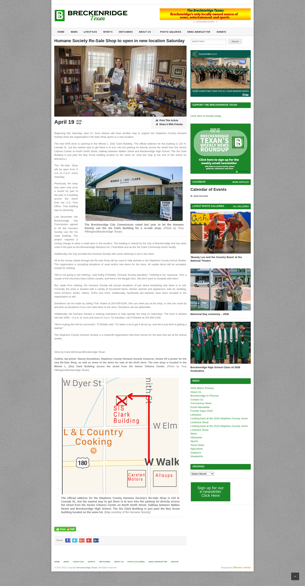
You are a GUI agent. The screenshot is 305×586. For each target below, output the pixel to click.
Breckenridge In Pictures (204, 395)
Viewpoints (196, 456)
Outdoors (195, 452)
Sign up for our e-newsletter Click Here (210, 491)
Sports (111, 32)
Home (61, 32)
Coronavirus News (200, 403)
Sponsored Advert (205, 22)
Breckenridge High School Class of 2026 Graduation (214, 369)
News (75, 32)
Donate (231, 32)
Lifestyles (92, 32)
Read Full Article (200, 196)
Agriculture (196, 448)
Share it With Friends (169, 124)
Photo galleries (176, 32)
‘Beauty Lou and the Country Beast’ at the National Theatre (215, 259)
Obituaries (129, 32)
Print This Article (167, 121)
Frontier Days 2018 (201, 410)
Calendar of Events (208, 189)
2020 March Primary (201, 387)
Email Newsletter (207, 32)
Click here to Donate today (205, 115)
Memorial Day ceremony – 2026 (209, 313)
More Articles (241, 182)
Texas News (197, 444)
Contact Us (196, 399)
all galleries (241, 206)
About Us (151, 32)
